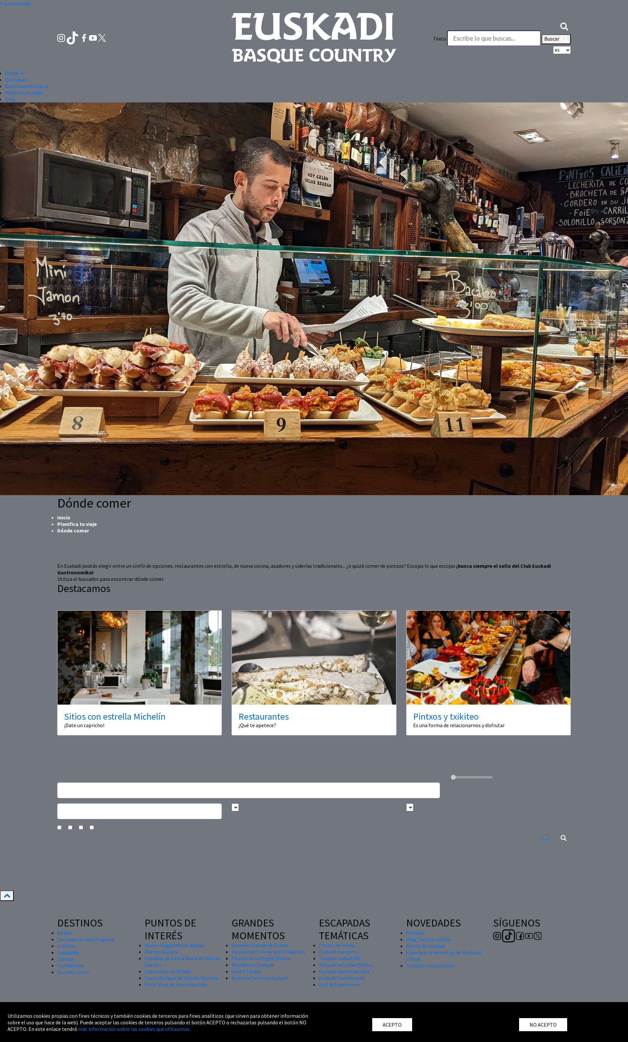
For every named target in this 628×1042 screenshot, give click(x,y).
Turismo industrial (339, 958)
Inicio (63, 517)
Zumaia (65, 959)
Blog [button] (10, 99)
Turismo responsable (430, 965)
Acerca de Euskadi (425, 946)
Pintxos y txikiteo (446, 716)
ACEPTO (392, 1024)
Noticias (415, 932)
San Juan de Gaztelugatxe (86, 939)
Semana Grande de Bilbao (260, 945)
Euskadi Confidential (342, 978)
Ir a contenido (15, 3)
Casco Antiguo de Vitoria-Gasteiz (181, 978)
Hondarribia (70, 965)
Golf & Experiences (340, 984)
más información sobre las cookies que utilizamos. (134, 1029)
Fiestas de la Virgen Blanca (261, 958)
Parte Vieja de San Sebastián (176, 984)
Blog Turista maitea (428, 939)
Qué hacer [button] (16, 79)
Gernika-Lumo (73, 972)
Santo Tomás (246, 971)
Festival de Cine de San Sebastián (268, 951)
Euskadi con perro (338, 951)
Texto (439, 38)
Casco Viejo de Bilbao (168, 971)
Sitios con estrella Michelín (115, 716)
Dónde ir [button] (14, 73)
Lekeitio (66, 946)
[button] (564, 25)
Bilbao (64, 932)
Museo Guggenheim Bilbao (174, 945)
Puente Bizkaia (161, 951)
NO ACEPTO (543, 1024)
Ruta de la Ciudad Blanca (346, 964)
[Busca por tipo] (409, 807)
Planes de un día (337, 945)
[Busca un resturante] (248, 790)
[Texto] (494, 38)
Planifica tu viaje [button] (23, 92)
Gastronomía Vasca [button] (26, 86)
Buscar (556, 39)
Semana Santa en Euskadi (260, 978)
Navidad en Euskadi (253, 964)
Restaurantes (263, 716)
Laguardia (68, 952)
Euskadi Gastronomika (344, 971)
